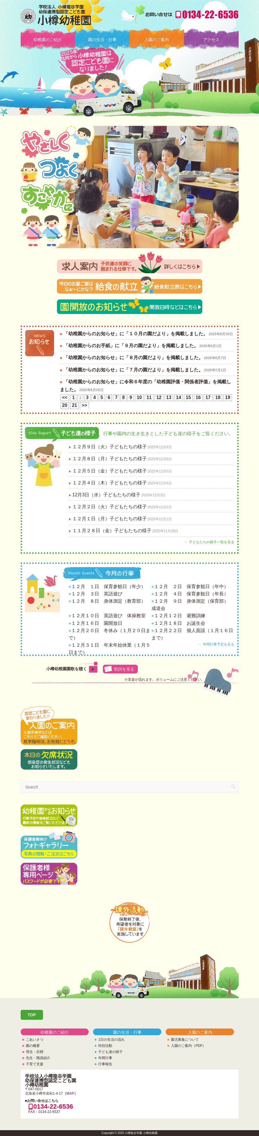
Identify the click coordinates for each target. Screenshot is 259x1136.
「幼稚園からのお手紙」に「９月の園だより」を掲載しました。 (131, 345)
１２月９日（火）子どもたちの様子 (109, 446)
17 (208, 397)
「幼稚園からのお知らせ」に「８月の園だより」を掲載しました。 (133, 357)
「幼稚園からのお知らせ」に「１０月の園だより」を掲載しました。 (136, 333)
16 (198, 397)
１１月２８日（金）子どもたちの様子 (111, 530)
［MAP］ (70, 1093)
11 (149, 397)
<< (65, 397)
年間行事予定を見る (218, 644)
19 (227, 397)
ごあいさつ (34, 1040)
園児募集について (185, 1040)
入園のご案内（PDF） (188, 1046)
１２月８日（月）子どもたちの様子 (109, 458)
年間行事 (105, 1058)
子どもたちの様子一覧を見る (211, 542)
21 (74, 405)
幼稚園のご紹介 (47, 39)
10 (139, 397)
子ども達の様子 (110, 1052)
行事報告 (105, 1064)
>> (84, 405)
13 (169, 397)
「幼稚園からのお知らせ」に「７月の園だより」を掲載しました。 (133, 369)
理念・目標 (34, 1052)
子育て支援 (34, 1064)
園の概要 (33, 1046)
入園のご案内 (156, 39)
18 (218, 397)
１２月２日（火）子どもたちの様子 (109, 506)
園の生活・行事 (102, 39)
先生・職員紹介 (38, 1058)
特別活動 (105, 1046)
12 (159, 397)
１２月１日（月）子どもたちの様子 (109, 518)
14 (178, 397)
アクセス (211, 39)
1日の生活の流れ (111, 1040)
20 (64, 405)
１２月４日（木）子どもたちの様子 (109, 482)
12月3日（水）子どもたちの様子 (106, 494)
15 (188, 397)
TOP (32, 1014)
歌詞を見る (124, 669)
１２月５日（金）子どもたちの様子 (109, 470)
